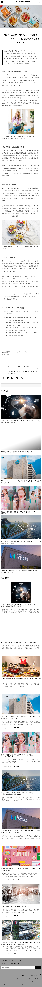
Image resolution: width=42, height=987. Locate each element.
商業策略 (19, 366)
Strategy (27, 46)
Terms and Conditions (24, 981)
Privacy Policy (14, 981)
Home (5, 978)
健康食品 (14, 371)
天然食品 (33, 371)
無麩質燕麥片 (23, 371)
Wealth (16, 978)
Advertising (35, 981)
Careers (6, 981)
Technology (23, 978)
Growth (16, 616)
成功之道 (11, 366)
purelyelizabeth (18, 368)
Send (37, 967)
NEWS (18, 690)
